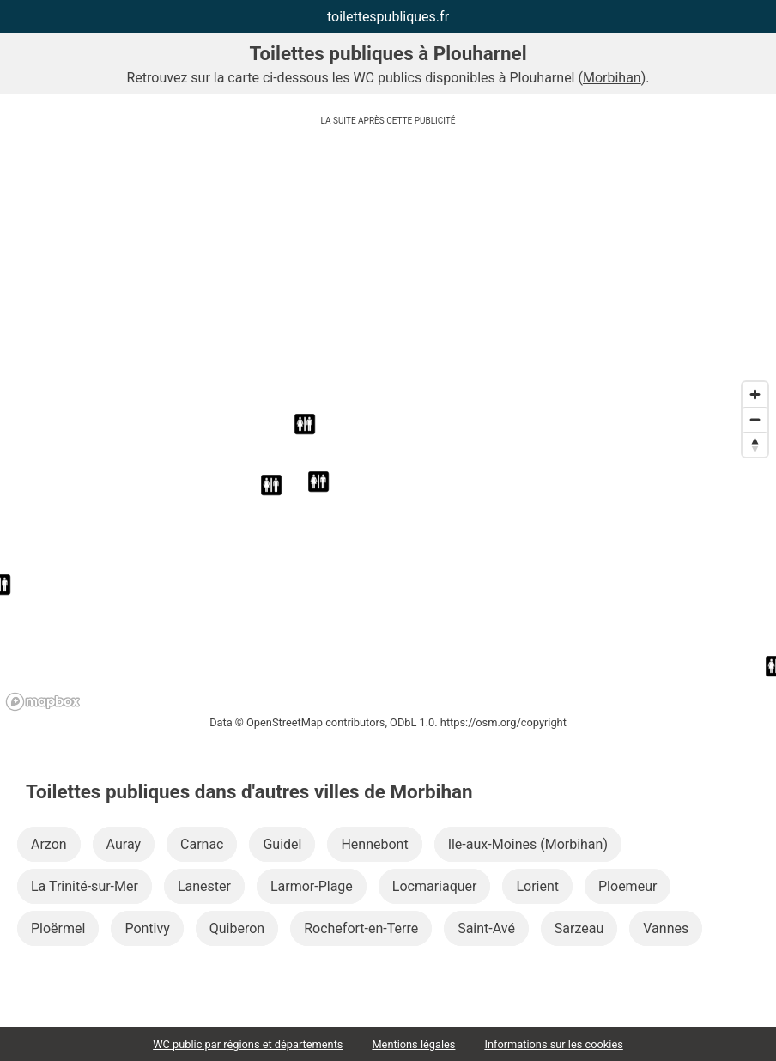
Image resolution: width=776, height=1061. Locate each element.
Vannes (665, 928)
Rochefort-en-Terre (361, 928)
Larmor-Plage (311, 886)
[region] (388, 545)
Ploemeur (627, 886)
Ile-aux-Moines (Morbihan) (528, 844)
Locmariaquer (434, 886)
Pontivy (146, 928)
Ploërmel (58, 928)
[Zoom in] (755, 394)
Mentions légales (413, 1044)
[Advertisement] (388, 253)
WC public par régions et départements (248, 1044)
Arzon (49, 844)
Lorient (537, 886)
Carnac (201, 844)
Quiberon (236, 928)
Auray (123, 844)
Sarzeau (579, 928)
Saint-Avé (486, 928)
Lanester (204, 886)
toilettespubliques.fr (388, 17)
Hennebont (374, 844)
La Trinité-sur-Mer (84, 886)
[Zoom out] (755, 419)
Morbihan (612, 78)
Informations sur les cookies (553, 1044)
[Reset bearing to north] (755, 444)
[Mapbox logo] (43, 702)
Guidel (282, 844)
